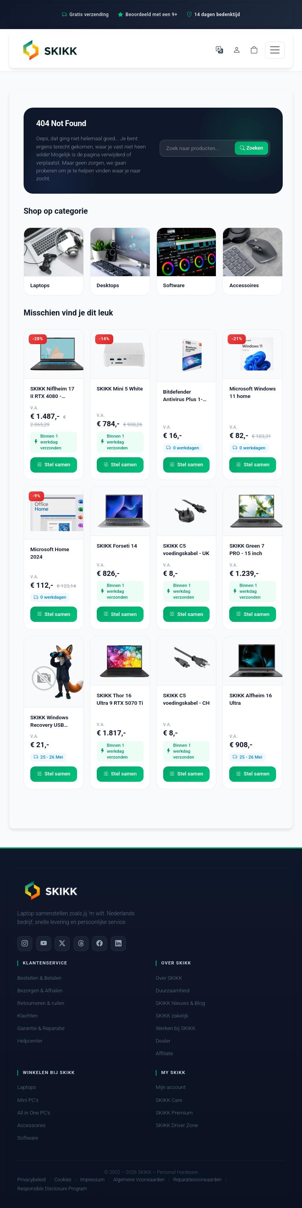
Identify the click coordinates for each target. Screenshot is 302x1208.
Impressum (92, 1179)
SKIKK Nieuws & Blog (180, 1003)
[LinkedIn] (118, 943)
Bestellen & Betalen (39, 978)
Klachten (27, 1016)
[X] (62, 943)
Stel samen (53, 465)
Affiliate (164, 1053)
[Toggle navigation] (275, 50)
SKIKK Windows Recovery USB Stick (49, 721)
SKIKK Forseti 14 (117, 546)
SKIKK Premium (174, 1113)
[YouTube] (43, 943)
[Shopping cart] (254, 50)
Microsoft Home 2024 (49, 553)
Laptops (26, 1087)
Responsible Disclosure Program (52, 1189)
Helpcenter (29, 1041)
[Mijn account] (237, 50)
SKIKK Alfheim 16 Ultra (250, 699)
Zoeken (251, 148)
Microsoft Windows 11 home (252, 392)
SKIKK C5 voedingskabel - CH (186, 699)
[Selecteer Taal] (219, 50)
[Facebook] (99, 943)
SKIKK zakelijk (172, 1016)
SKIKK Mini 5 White (120, 388)
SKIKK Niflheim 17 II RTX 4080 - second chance (52, 392)
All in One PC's (33, 1113)
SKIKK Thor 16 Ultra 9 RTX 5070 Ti (120, 699)
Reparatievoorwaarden (197, 1179)
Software (27, 1138)
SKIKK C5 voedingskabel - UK (186, 549)
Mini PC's (28, 1100)
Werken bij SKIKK (175, 1028)
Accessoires (31, 1125)
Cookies (63, 1179)
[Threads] (81, 943)
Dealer (163, 1041)
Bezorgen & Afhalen (40, 991)
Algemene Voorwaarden (139, 1179)
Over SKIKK (169, 978)
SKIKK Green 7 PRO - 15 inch (246, 549)
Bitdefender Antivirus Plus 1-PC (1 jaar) (186, 396)
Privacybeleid (31, 1179)
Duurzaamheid (173, 991)
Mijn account (171, 1087)
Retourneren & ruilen (40, 1003)
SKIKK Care (169, 1100)
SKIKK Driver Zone (177, 1125)
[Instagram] (24, 943)
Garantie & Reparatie (40, 1028)
